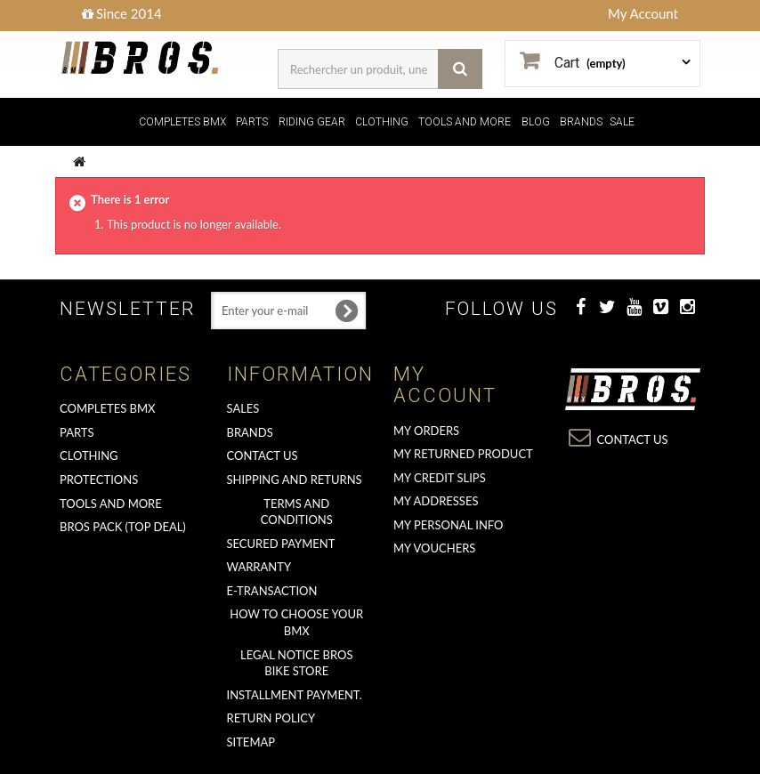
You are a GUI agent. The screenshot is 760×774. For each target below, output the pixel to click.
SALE (622, 122)
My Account (643, 13)
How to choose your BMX (296, 622)
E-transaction (272, 591)
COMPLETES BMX (182, 122)
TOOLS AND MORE (464, 122)
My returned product (463, 454)
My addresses (435, 501)
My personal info (448, 525)
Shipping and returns (294, 479)
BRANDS (581, 122)
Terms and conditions (297, 512)
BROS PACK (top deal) (123, 527)
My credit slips (439, 478)
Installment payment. (294, 695)
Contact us (262, 455)
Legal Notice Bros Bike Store (296, 663)
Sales (243, 408)
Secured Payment (281, 543)
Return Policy (271, 718)
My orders (426, 430)
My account (445, 385)
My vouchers (434, 548)
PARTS (252, 122)
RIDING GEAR (312, 122)
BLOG (535, 122)
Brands (250, 432)
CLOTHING (381, 122)
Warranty (259, 567)
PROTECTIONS (99, 479)
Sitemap (251, 742)
